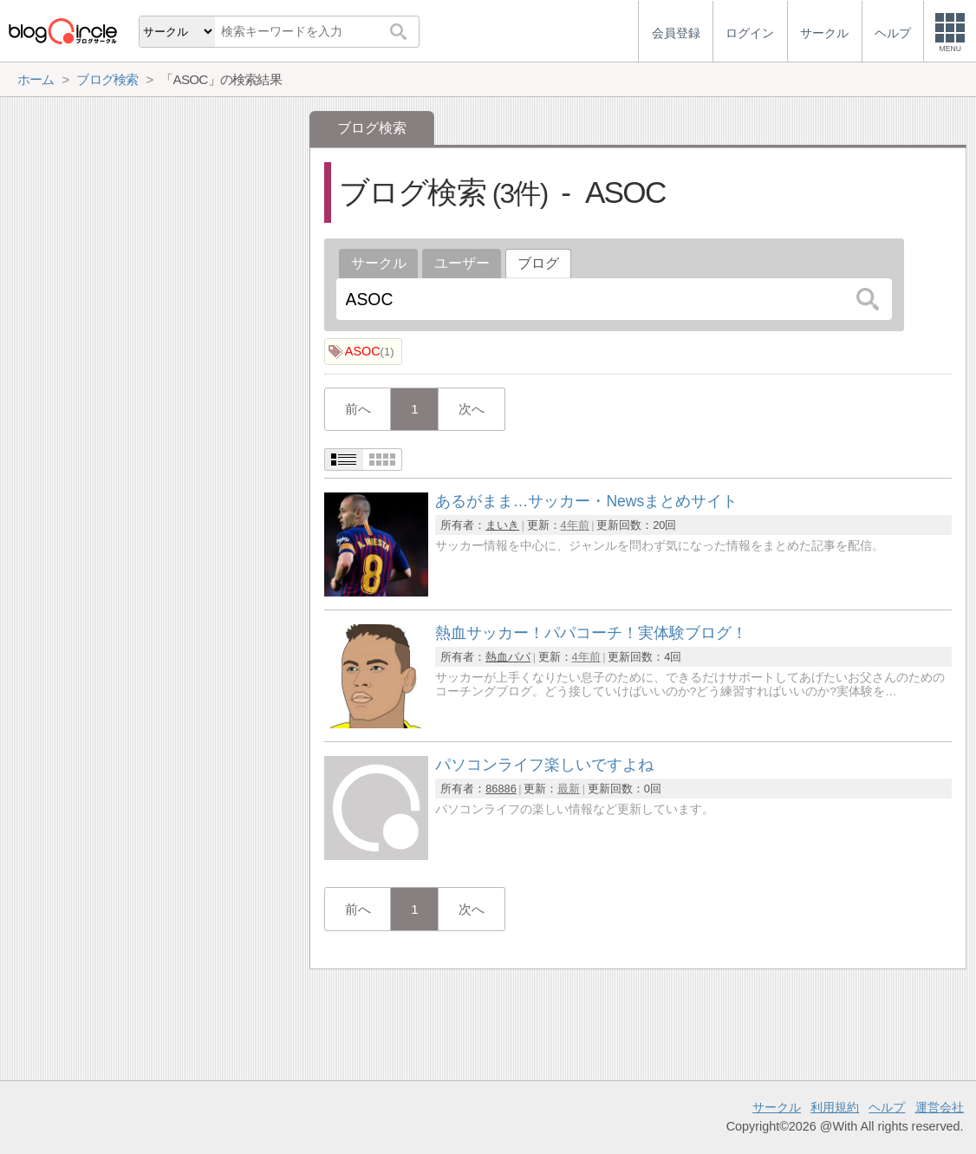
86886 (501, 788)
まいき (502, 524)
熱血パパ (507, 656)
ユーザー (462, 263)
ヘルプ (887, 1107)
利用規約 (834, 1107)
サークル (379, 263)
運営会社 (939, 1107)
